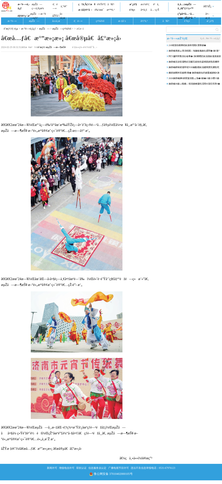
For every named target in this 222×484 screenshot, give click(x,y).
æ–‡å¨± (122, 21)
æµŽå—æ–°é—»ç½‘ (38, 15)
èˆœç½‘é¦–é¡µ (11, 28)
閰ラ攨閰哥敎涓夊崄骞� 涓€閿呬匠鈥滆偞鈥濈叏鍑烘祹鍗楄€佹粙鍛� (195, 57)
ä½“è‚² (144, 21)
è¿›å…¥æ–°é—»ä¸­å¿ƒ (210, 38)
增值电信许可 (66, 468)
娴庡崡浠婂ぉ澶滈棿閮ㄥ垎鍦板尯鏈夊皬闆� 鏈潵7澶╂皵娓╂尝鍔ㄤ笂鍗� (194, 51)
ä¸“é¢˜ (64, 6)
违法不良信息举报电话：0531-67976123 (153, 468)
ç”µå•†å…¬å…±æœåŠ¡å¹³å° (186, 15)
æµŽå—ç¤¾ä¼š (61, 28)
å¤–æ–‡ (208, 15)
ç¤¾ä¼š (100, 21)
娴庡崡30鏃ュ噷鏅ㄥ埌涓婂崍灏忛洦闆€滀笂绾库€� (194, 83)
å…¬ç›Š (155, 9)
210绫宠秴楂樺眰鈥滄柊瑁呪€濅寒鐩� (187, 45)
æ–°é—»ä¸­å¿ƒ (24, 6)
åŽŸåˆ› (56, 15)
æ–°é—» (12, 21)
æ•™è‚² (111, 9)
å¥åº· (111, 4)
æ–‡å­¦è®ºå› (85, 9)
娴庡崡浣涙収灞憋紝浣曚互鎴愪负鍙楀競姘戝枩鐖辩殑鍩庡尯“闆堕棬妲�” (194, 62)
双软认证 (81, 468)
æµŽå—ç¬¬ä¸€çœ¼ (38, 6)
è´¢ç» (133, 9)
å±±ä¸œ (62, 15)
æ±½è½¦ (145, 4)
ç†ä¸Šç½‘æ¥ (86, 4)
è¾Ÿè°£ (101, 4)
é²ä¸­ (156, 4)
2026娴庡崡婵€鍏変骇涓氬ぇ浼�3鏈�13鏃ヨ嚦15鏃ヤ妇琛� (194, 79)
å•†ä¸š (144, 9)
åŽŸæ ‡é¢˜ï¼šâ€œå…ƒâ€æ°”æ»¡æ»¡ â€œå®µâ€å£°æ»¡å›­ (41, 448)
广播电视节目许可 (118, 468)
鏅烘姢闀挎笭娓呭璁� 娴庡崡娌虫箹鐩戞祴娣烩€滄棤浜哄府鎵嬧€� (194, 73)
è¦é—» (55, 6)
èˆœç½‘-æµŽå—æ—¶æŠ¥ (52, 47)
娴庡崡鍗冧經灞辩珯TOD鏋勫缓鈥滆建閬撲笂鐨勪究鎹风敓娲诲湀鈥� (194, 68)
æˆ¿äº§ (133, 4)
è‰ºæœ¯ (99, 9)
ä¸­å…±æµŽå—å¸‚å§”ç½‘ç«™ (187, 6)
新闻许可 (52, 468)
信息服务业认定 (97, 468)
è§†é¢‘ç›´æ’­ (24, 15)
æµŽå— (34, 21)
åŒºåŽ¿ (207, 6)
